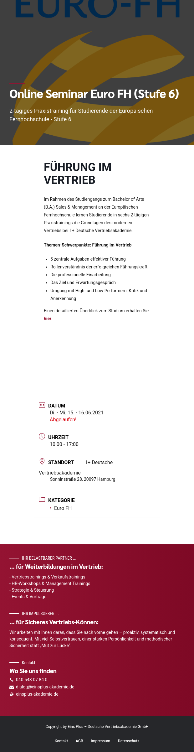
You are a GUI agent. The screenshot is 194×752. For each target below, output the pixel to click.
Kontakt (61, 741)
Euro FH (61, 508)
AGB (79, 741)
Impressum (100, 741)
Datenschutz (129, 741)
